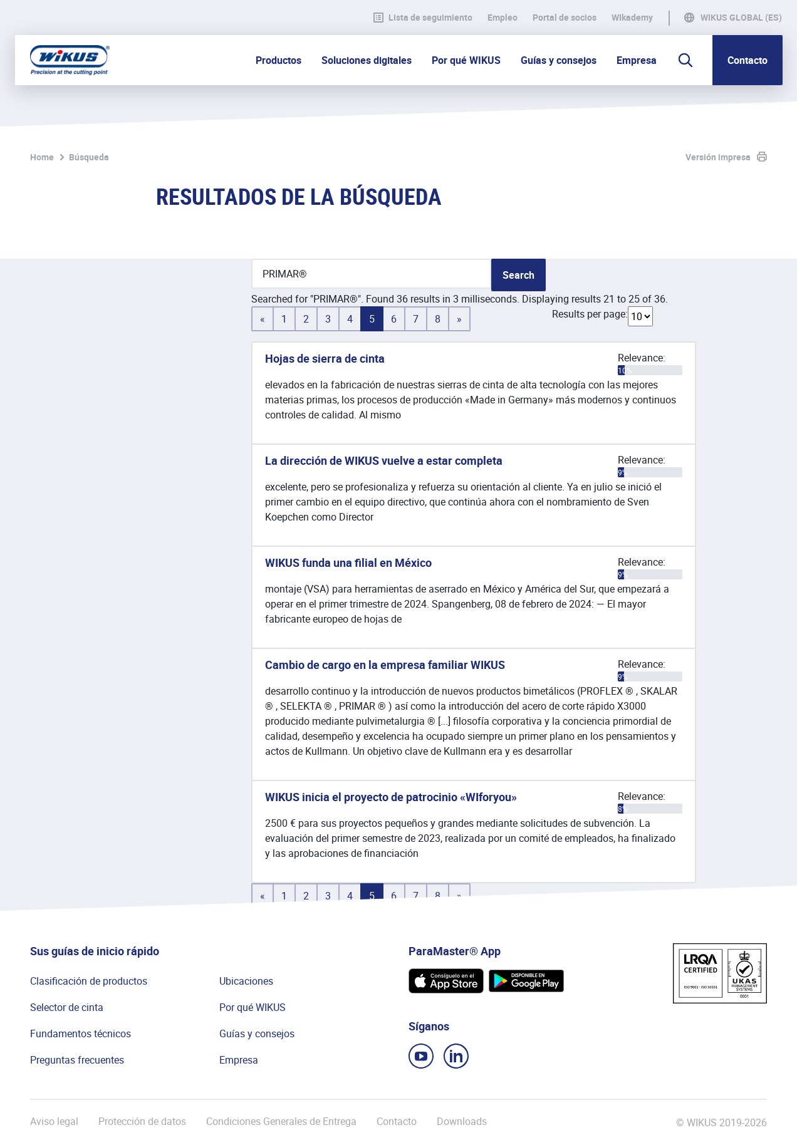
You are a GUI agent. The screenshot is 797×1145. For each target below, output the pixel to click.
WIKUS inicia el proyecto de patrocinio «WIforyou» (391, 796)
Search (518, 275)
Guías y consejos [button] (558, 60)
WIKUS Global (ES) (741, 18)
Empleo (502, 18)
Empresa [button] (637, 60)
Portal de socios (564, 18)
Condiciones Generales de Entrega (281, 1121)
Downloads (462, 1121)
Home (42, 157)
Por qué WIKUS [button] (466, 60)
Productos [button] (278, 60)
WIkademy (632, 18)
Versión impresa (718, 157)
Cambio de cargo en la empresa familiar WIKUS (385, 664)
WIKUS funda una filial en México (348, 562)
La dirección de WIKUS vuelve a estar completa (384, 460)
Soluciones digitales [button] (366, 60)
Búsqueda (89, 157)
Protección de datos (142, 1121)
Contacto (747, 60)
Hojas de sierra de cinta (325, 358)
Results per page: (590, 314)
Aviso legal (54, 1121)
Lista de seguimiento (422, 18)
